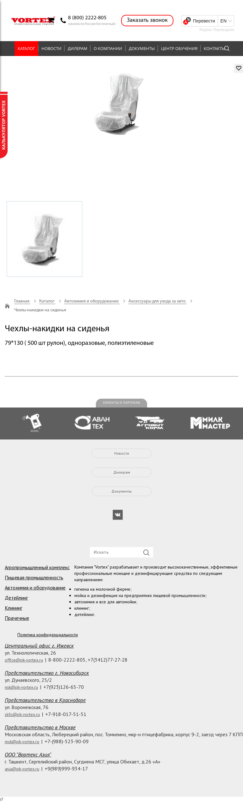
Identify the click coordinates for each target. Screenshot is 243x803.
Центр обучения (179, 48)
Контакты (214, 48)
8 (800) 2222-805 (87, 18)
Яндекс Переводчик (216, 30)
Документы (142, 48)
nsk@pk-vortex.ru (21, 687)
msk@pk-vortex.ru (22, 741)
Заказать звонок (147, 20)
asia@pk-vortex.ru (22, 769)
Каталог (26, 48)
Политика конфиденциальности (47, 635)
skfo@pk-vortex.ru (22, 714)
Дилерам (77, 48)
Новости (51, 48)
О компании (108, 48)
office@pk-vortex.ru (24, 660)
